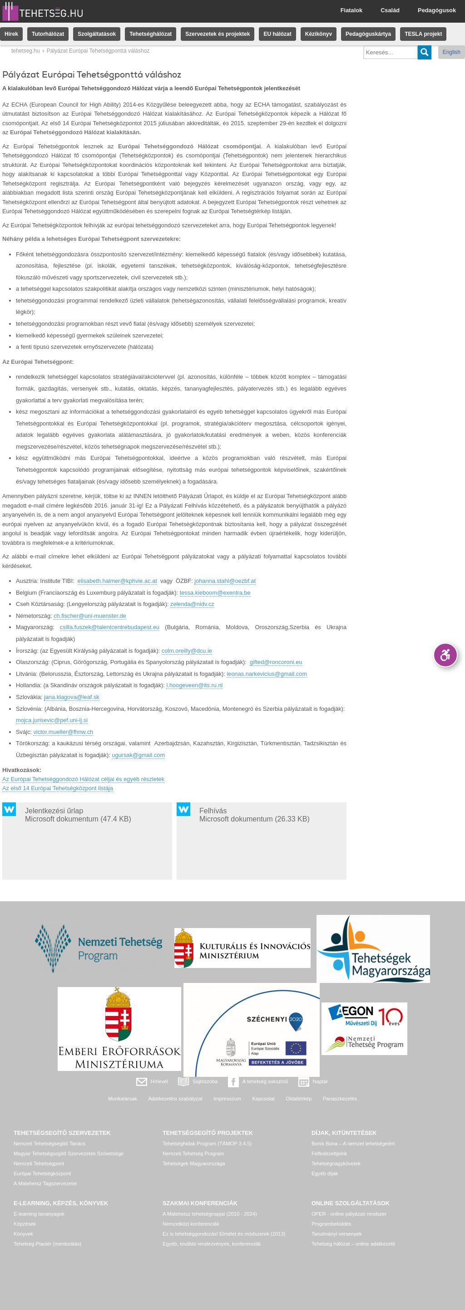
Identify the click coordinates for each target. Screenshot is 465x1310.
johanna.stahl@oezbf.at (225, 580)
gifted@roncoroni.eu (276, 662)
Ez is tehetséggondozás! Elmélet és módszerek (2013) (224, 1234)
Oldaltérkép (299, 1098)
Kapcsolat (263, 1098)
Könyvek (23, 1234)
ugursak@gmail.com (138, 755)
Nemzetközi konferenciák (191, 1224)
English (451, 52)
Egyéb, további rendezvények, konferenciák (212, 1243)
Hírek (11, 34)
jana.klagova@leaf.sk (71, 697)
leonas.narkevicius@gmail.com (267, 673)
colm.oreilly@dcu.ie (187, 650)
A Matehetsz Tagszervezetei (45, 1183)
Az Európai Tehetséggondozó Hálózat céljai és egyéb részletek (83, 779)
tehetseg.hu (25, 51)
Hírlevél (159, 1081)
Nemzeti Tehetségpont (39, 1163)
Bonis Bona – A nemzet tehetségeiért (353, 1143)
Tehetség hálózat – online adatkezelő (353, 1243)
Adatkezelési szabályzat (175, 1098)
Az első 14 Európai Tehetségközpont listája (57, 788)
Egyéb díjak (325, 1173)
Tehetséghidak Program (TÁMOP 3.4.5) (207, 1143)
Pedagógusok (437, 10)
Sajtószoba (205, 1081)
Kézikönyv (318, 34)
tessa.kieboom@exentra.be (215, 592)
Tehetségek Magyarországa (194, 1163)
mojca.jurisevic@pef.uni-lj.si (52, 720)
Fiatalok (351, 10)
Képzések (25, 1224)
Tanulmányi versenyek (337, 1234)
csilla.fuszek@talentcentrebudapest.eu (109, 627)
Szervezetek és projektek (217, 34)
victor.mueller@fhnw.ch (63, 731)
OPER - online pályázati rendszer (349, 1214)
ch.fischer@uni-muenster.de (90, 615)
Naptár (320, 1081)
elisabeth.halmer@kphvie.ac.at (117, 580)
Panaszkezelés (340, 1098)
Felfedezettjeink (329, 1153)
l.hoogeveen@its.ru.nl (194, 685)
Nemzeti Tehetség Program (193, 1153)
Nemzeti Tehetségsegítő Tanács (49, 1143)
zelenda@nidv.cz (192, 604)
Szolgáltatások (97, 34)
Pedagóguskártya (368, 34)
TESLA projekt (423, 34)
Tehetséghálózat (150, 34)
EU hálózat (277, 34)
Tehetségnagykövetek (336, 1163)
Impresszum (227, 1098)
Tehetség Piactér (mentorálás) (47, 1243)
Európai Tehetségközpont (42, 1173)
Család (390, 10)
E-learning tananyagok (39, 1214)
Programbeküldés (331, 1224)
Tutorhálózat (48, 34)
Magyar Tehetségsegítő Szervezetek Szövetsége (69, 1153)
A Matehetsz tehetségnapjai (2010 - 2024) (210, 1214)
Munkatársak (122, 1098)
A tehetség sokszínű (265, 1081)
